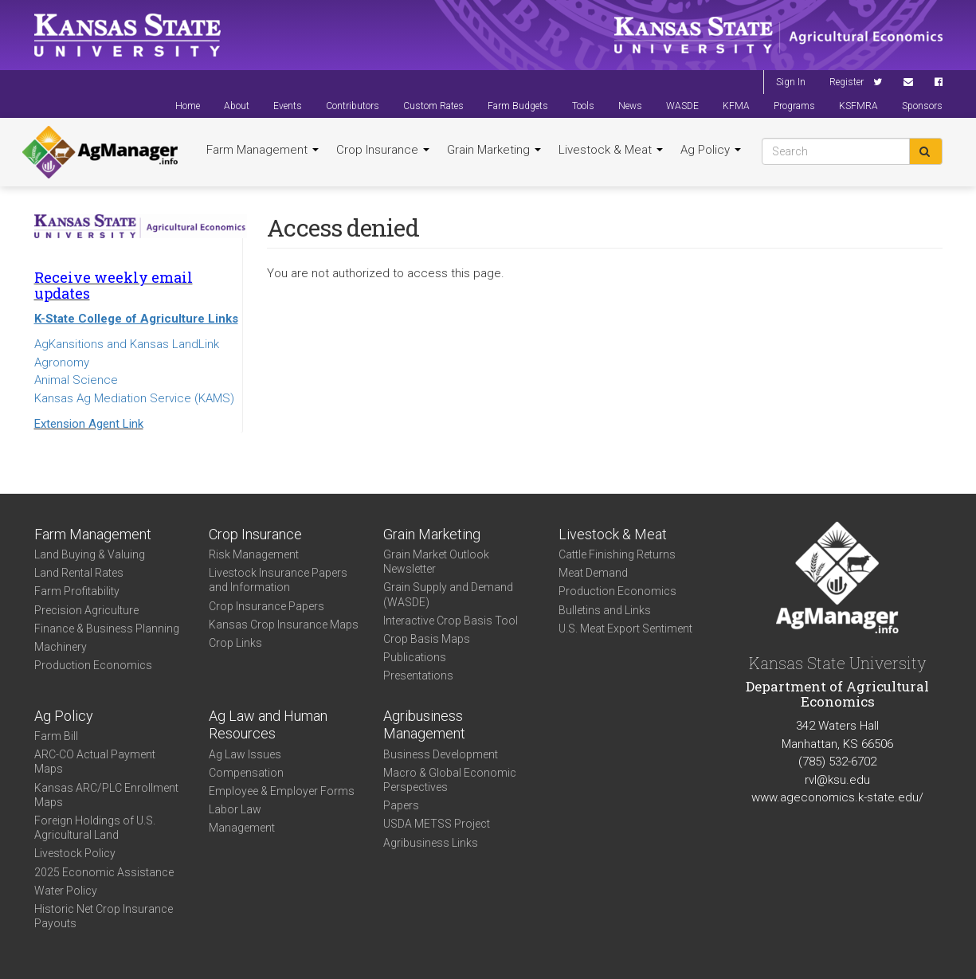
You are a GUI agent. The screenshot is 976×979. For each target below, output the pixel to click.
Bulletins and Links (605, 610)
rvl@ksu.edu (837, 780)
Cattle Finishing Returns (617, 554)
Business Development (440, 754)
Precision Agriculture (86, 610)
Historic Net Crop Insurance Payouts (103, 916)
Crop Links (235, 642)
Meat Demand (593, 572)
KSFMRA (858, 106)
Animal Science (76, 380)
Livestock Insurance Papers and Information (278, 579)
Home (187, 106)
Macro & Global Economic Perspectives (449, 779)
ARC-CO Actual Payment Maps (94, 761)
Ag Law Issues (245, 754)
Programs (794, 106)
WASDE (682, 106)
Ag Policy (710, 150)
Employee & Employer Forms (282, 791)
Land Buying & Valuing (89, 554)
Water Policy (65, 890)
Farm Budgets (518, 106)
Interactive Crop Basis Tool (450, 620)
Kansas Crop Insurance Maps (284, 624)
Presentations (418, 675)
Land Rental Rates (78, 572)
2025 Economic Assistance (104, 872)
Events (287, 106)
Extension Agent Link (88, 424)
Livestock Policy (75, 853)
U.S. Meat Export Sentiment (625, 628)
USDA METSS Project (436, 823)
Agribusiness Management (424, 724)
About (236, 106)
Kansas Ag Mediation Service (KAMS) (134, 398)
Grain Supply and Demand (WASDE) (448, 594)
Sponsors (922, 106)
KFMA (736, 106)
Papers (401, 805)
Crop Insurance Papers (266, 606)
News (630, 106)
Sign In (790, 82)
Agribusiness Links (430, 842)
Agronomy (61, 362)
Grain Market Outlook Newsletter (436, 561)
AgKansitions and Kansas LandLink (126, 344)
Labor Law (235, 809)
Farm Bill (56, 736)
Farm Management (262, 150)
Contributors (352, 106)
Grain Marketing (494, 150)
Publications (414, 657)
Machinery (60, 646)
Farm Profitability (77, 591)
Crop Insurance (382, 150)
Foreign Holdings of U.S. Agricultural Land (94, 827)
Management (242, 827)
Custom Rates (433, 106)
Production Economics (93, 665)
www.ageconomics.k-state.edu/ (837, 797)
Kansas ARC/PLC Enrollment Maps (106, 795)
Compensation (246, 772)
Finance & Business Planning (106, 628)
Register (846, 82)
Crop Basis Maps (426, 638)
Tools (583, 106)
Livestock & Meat (611, 150)
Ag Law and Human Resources (268, 724)
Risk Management (254, 554)
